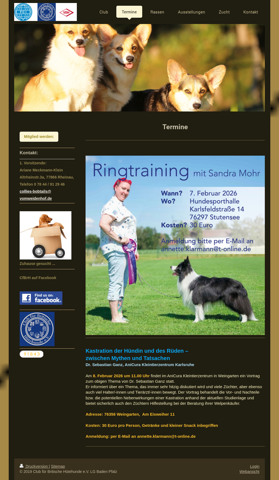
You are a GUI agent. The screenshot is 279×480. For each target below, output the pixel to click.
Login (254, 466)
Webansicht (249, 471)
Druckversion (34, 466)
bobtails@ (42, 191)
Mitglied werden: (39, 136)
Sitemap (58, 466)
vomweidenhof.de (36, 198)
